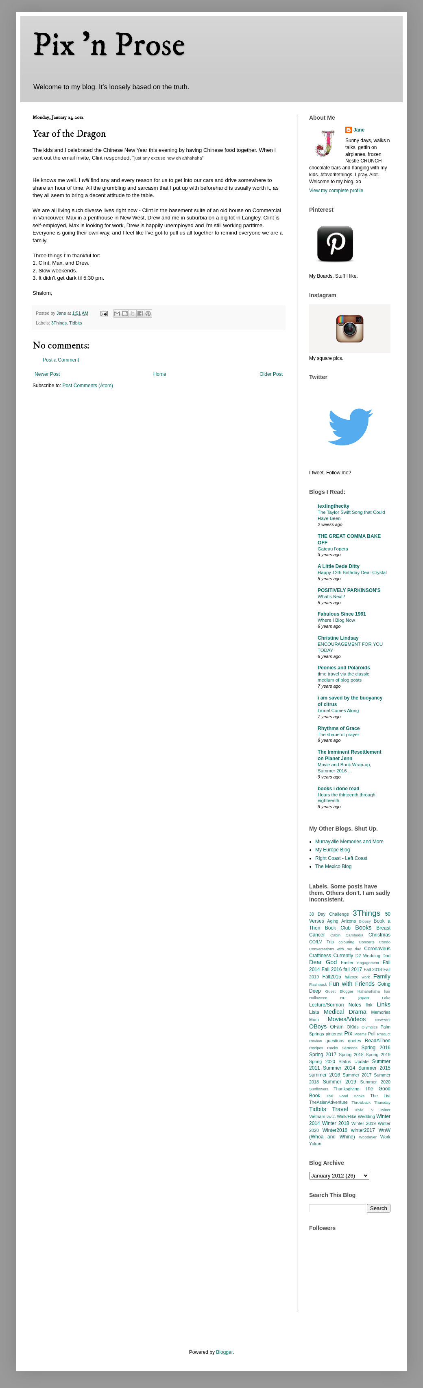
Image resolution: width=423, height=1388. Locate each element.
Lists (314, 1012)
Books (363, 927)
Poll (371, 1033)
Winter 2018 (335, 1123)
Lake (386, 998)
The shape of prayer (338, 734)
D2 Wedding (367, 955)
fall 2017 (352, 969)
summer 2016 (324, 1075)
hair (387, 991)
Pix (348, 1033)
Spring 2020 (322, 1061)
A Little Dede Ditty (339, 566)
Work (385, 1136)
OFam (336, 1027)
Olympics (369, 1027)
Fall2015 (332, 977)
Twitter (384, 1109)
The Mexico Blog (333, 866)
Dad (386, 955)
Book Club (338, 928)
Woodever (368, 1137)
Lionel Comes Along (338, 710)
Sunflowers (318, 1089)
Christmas (379, 935)
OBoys (318, 1026)
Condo (384, 942)
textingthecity (333, 506)
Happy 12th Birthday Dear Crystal (352, 572)
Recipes (316, 1048)
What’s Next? (331, 596)
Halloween (318, 998)
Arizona (348, 921)
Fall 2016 (332, 969)
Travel (340, 1109)
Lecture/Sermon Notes (335, 1005)
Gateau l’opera (333, 548)
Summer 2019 (339, 1082)
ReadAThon (377, 1041)
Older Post (271, 374)
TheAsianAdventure (328, 1102)
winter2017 (363, 1130)
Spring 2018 (351, 1054)
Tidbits (75, 322)
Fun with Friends (352, 983)
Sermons (349, 1048)
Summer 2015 (374, 1068)
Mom (314, 1019)
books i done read (339, 789)
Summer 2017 (357, 1074)
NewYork (382, 1019)
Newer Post (47, 374)
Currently (343, 955)
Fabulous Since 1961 (342, 614)
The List (380, 1095)
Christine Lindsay (338, 638)
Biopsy (365, 921)
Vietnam (317, 1116)
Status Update (353, 1061)
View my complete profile (336, 190)
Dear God (323, 962)
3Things (59, 322)
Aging (332, 921)
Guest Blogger (339, 991)
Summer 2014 (339, 1068)
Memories (380, 1012)
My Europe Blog (332, 850)
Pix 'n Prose (109, 45)
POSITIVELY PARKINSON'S (349, 590)
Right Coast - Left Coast (341, 858)
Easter (347, 962)
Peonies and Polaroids (344, 668)
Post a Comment (61, 360)
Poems (360, 1034)
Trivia (358, 1109)
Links (383, 1004)
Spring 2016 (375, 1047)
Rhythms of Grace (339, 728)
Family (381, 976)
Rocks (332, 1048)
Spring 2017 (322, 1054)
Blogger (224, 1352)
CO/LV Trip (321, 941)
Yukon (315, 1143)
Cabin (335, 935)
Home (159, 374)
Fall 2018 (373, 969)
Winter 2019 (363, 1123)
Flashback (318, 984)
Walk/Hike (346, 1116)
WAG (331, 1116)
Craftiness (320, 955)
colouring (346, 942)
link (369, 1004)
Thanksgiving (347, 1088)
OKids (352, 1026)
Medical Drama (345, 1012)
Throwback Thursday (370, 1102)
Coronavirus (377, 949)
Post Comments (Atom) (87, 385)
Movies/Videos (347, 1019)
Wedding (366, 1116)
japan (363, 997)
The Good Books (345, 1096)
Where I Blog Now (336, 620)
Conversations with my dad (335, 949)
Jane (358, 130)
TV (370, 1109)
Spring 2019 (378, 1054)
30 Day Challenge (329, 914)
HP (342, 998)
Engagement (368, 962)
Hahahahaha (369, 991)
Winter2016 (335, 1130)
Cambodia (355, 935)
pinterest (334, 1033)
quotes (354, 1040)
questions (334, 1040)
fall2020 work (357, 977)
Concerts (366, 942)
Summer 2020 (375, 1081)
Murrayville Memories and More (349, 841)
